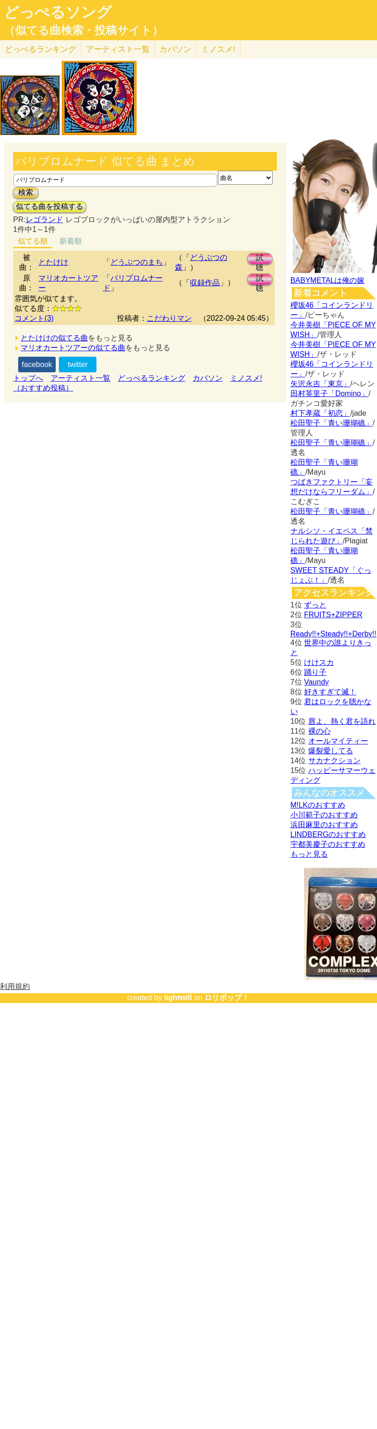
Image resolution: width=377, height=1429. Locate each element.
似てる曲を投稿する (49, 206)
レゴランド (44, 220)
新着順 (70, 241)
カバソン (175, 49)
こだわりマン (169, 318)
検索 (25, 192)
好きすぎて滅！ (330, 692)
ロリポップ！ (226, 998)
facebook (37, 364)
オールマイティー (338, 741)
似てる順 (33, 241)
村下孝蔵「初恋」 (320, 413)
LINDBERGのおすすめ (328, 834)
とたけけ (53, 262)
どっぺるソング (58, 12)
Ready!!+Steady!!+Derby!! (333, 634)
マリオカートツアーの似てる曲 (73, 348)
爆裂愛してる (330, 751)
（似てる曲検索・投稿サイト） (83, 30)
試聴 (259, 259)
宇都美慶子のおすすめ (327, 844)
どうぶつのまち (136, 262)
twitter (78, 364)
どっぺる (40, 49)
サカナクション (334, 761)
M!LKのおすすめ (317, 805)
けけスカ (319, 662)
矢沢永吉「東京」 (320, 384)
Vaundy (316, 682)
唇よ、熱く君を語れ (342, 721)
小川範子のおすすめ (324, 815)
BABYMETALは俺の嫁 (327, 280)
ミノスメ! (218, 49)
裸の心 (319, 731)
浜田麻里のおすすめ (324, 825)
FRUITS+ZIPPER (333, 615)
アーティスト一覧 (80, 378)
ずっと (315, 605)
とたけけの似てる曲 (54, 338)
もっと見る (309, 854)
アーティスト (118, 49)
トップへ (28, 378)
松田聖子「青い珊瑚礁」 (331, 423)
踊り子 (315, 672)
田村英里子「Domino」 (329, 393)
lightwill (178, 998)
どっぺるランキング (151, 378)
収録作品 (205, 283)
